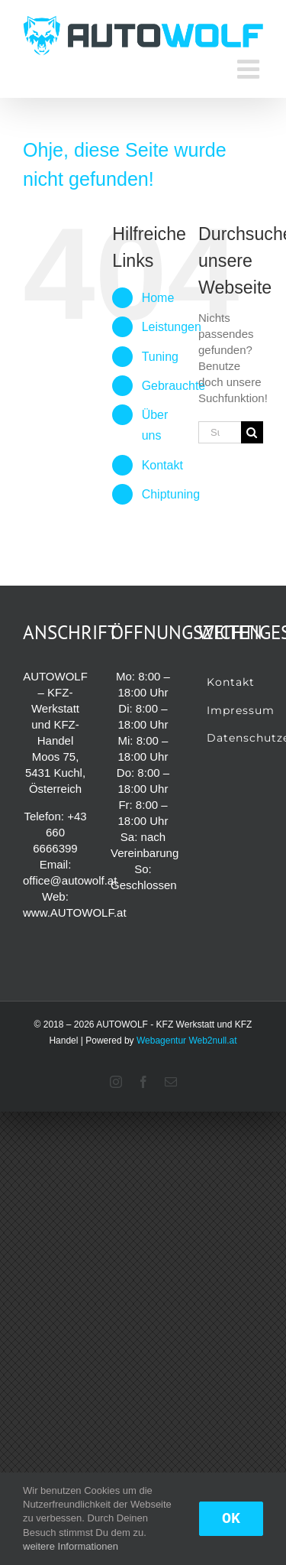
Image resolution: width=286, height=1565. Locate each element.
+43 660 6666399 (59, 832)
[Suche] (252, 432)
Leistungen (171, 326)
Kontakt (162, 465)
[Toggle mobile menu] (250, 69)
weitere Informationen (70, 1546)
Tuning (160, 356)
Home (158, 297)
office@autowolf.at (70, 880)
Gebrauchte (174, 385)
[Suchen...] (219, 432)
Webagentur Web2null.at (187, 1040)
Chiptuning (171, 494)
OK (231, 1518)
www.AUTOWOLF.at (75, 912)
